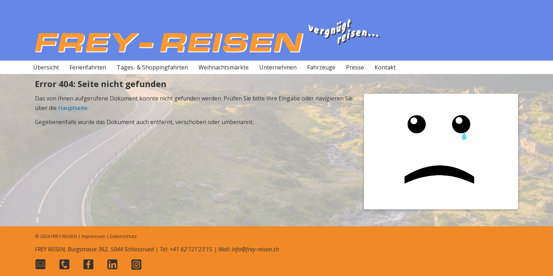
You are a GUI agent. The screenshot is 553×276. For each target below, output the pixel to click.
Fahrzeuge (321, 67)
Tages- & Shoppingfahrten (152, 67)
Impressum (93, 236)
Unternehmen (278, 67)
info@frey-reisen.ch (255, 249)
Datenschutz (123, 236)
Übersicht (46, 67)
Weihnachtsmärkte (224, 67)
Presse (355, 67)
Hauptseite (72, 108)
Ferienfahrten (87, 67)
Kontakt (385, 67)
